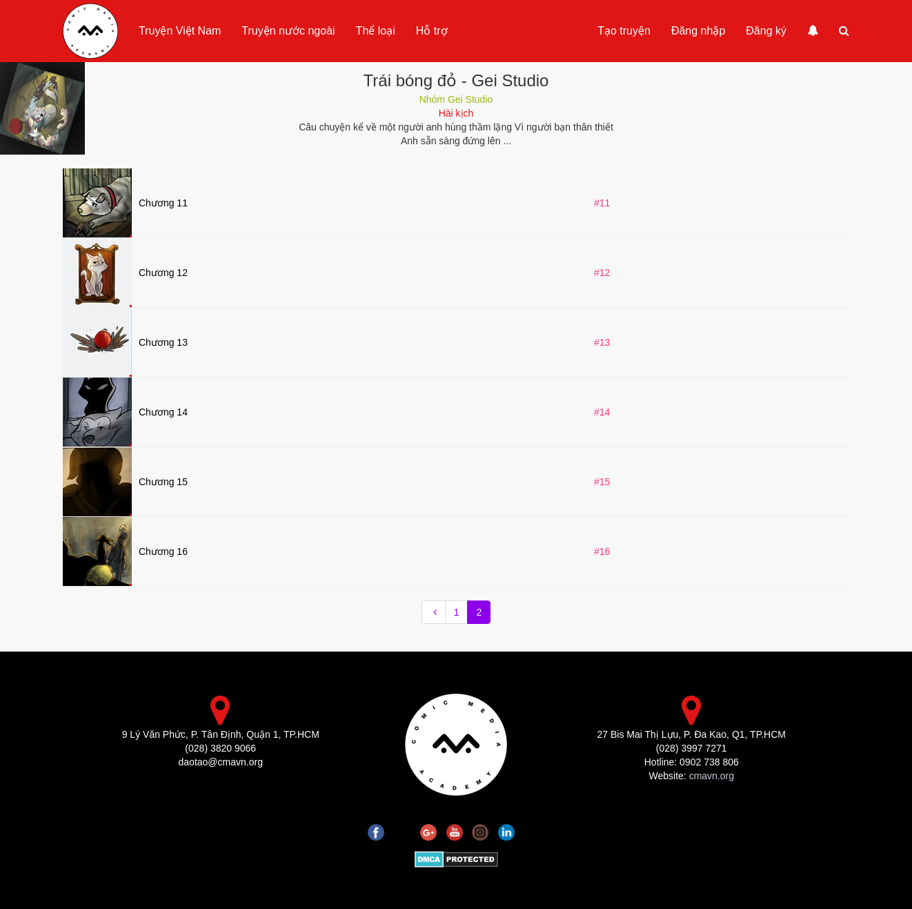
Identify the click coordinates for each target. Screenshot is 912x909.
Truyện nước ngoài (288, 31)
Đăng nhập (698, 31)
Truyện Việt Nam (180, 31)
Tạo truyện (624, 31)
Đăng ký (766, 31)
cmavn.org (711, 775)
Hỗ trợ (432, 31)
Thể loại (375, 31)
